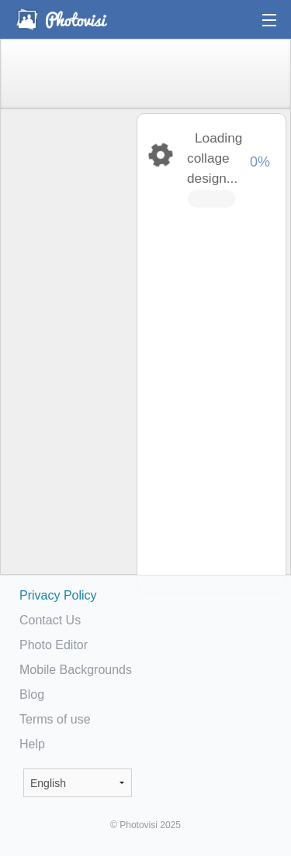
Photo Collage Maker (61, 19)
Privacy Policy (58, 595)
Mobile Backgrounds (75, 669)
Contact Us (50, 620)
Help (32, 744)
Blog (31, 694)
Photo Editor (53, 644)
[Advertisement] (67, 353)
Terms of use (55, 719)
